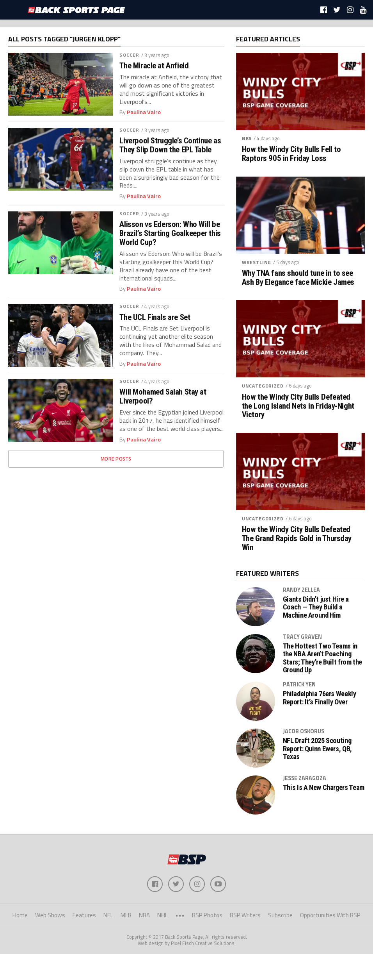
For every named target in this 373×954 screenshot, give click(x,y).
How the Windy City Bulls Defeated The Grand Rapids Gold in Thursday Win (297, 538)
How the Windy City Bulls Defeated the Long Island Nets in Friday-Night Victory (298, 406)
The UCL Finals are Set (154, 317)
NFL (108, 915)
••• (180, 915)
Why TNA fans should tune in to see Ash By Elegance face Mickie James (298, 278)
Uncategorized (263, 385)
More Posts (116, 459)
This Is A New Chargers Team (323, 787)
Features (84, 915)
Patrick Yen (299, 684)
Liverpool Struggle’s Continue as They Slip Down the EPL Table (170, 145)
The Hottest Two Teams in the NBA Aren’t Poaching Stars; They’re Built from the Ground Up (322, 658)
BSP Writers (245, 915)
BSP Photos (207, 915)
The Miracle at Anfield (153, 65)
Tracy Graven (302, 637)
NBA (247, 138)
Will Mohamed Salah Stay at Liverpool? (162, 397)
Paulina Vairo (144, 112)
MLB (126, 915)
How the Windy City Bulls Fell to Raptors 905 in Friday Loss (291, 154)
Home (20, 915)
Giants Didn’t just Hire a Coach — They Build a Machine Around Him (316, 607)
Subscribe (280, 915)
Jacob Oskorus (303, 731)
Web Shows (50, 915)
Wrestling (257, 262)
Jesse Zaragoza (304, 778)
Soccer (129, 55)
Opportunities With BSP (330, 915)
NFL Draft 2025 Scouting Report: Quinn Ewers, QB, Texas (317, 748)
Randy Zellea (301, 590)
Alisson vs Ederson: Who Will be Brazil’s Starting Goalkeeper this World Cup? (169, 233)
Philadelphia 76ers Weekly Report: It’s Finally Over (319, 698)
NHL (162, 915)
